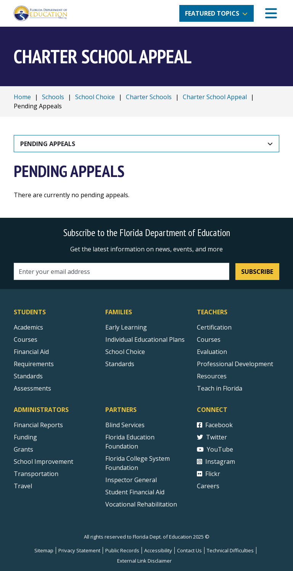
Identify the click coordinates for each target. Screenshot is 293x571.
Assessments (32, 388)
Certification (214, 327)
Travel (23, 486)
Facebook (215, 425)
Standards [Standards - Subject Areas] (28, 376)
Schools (53, 97)
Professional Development (235, 364)
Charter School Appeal (215, 97)
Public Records (122, 550)
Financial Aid (31, 351)
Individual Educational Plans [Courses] (145, 339)
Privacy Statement (79, 550)
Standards (119, 364)
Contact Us (189, 550)
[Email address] (121, 271)
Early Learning (126, 327)
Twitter (212, 437)
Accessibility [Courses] (158, 550)
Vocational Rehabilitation (141, 504)
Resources (212, 376)
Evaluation (212, 351)
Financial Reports (38, 425)
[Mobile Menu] (271, 13)
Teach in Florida (219, 388)
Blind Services (125, 425)
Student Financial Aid (134, 492)
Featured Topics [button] (212, 13)
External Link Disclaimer (144, 560)
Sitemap (43, 550)
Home (22, 97)
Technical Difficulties (230, 550)
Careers (208, 486)
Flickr (208, 474)
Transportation (36, 474)
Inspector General (131, 480)
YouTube (215, 449)
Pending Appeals (47, 144)
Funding (25, 437)
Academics (28, 327)
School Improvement (43, 461)
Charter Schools (149, 97)
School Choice (95, 97)
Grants (23, 449)
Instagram (216, 461)
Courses (25, 339)
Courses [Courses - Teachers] (209, 339)
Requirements (34, 364)
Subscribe (257, 271)
